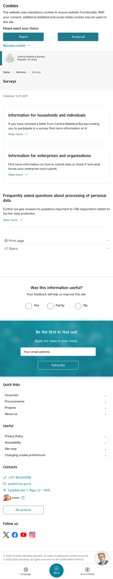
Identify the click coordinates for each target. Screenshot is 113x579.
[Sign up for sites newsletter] (58, 365)
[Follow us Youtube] (24, 534)
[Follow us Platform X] (6, 535)
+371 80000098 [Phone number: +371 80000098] (19, 477)
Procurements (14, 401)
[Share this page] (56, 248)
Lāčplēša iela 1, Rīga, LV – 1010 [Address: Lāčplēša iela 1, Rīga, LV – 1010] (29, 490)
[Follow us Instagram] (32, 535)
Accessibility (13, 442)
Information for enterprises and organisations (49, 155)
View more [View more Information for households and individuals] (15, 134)
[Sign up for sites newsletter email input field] (58, 351)
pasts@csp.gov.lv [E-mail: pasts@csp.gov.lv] (19, 484)
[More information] (22, 497)
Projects (10, 408)
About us (11, 414)
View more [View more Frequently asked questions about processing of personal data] (10, 220)
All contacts (23, 510)
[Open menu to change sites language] (26, 572)
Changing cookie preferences (25, 455)
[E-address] (11, 497)
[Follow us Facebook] (15, 535)
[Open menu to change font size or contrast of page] (87, 572)
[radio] (32, 305)
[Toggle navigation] (56, 570)
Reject (23, 37)
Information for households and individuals (47, 115)
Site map (11, 449)
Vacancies (11, 395)
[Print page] (56, 241)
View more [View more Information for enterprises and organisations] (15, 175)
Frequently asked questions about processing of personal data (54, 198)
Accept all (78, 37)
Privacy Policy (14, 436)
